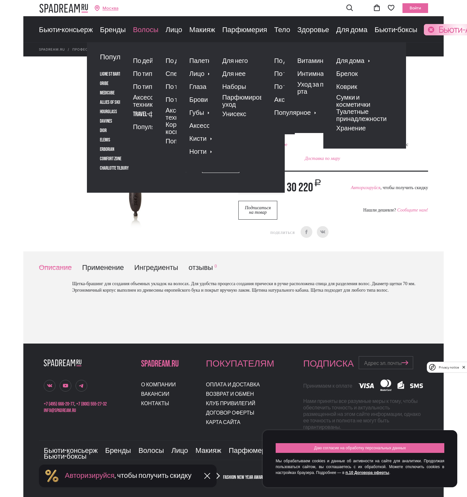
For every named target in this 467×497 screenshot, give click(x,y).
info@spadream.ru (60, 410)
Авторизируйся (365, 187)
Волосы (146, 30)
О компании (158, 385)
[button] (349, 8)
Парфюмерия (244, 30)
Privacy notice (449, 367)
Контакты (155, 404)
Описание (55, 267)
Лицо (173, 30)
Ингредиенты (156, 267)
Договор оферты (230, 413)
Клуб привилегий (230, 404)
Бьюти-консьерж (66, 30)
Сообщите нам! (412, 210)
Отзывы (275, 118)
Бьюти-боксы (396, 30)
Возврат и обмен (230, 394)
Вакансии (155, 394)
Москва (110, 8)
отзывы (202, 267)
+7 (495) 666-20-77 (59, 404)
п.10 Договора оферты (367, 472)
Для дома (351, 30)
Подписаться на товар (258, 210)
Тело (282, 30)
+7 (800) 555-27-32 (91, 404)
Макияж (202, 30)
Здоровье (313, 30)
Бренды (113, 30)
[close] (463, 367)
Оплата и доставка (233, 385)
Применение (103, 267)
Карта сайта (223, 422)
